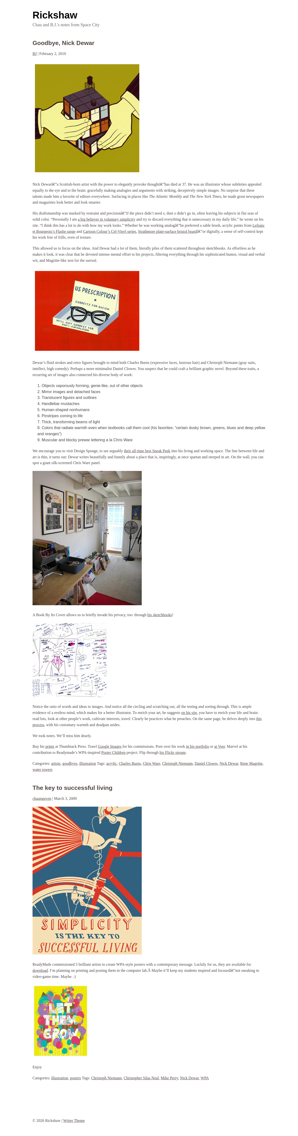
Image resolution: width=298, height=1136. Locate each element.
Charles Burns (130, 763)
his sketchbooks (159, 615)
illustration (87, 763)
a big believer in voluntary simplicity (106, 219)
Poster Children (113, 752)
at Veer (219, 746)
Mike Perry (169, 1078)
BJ (35, 54)
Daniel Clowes (206, 763)
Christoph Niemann (177, 763)
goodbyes (69, 763)
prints (49, 746)
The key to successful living (72, 787)
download (40, 970)
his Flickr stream (173, 752)
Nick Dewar (229, 763)
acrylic (111, 763)
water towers (42, 769)
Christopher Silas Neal (141, 1078)
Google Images (109, 746)
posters (75, 1078)
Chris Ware (151, 763)
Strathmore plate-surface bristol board (167, 231)
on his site (189, 713)
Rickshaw (55, 15)
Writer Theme (74, 1120)
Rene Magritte (251, 763)
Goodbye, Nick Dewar (63, 43)
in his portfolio (197, 746)
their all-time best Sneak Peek (147, 451)
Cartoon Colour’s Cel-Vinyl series (109, 231)
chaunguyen (42, 798)
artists (55, 763)
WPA (205, 1078)
